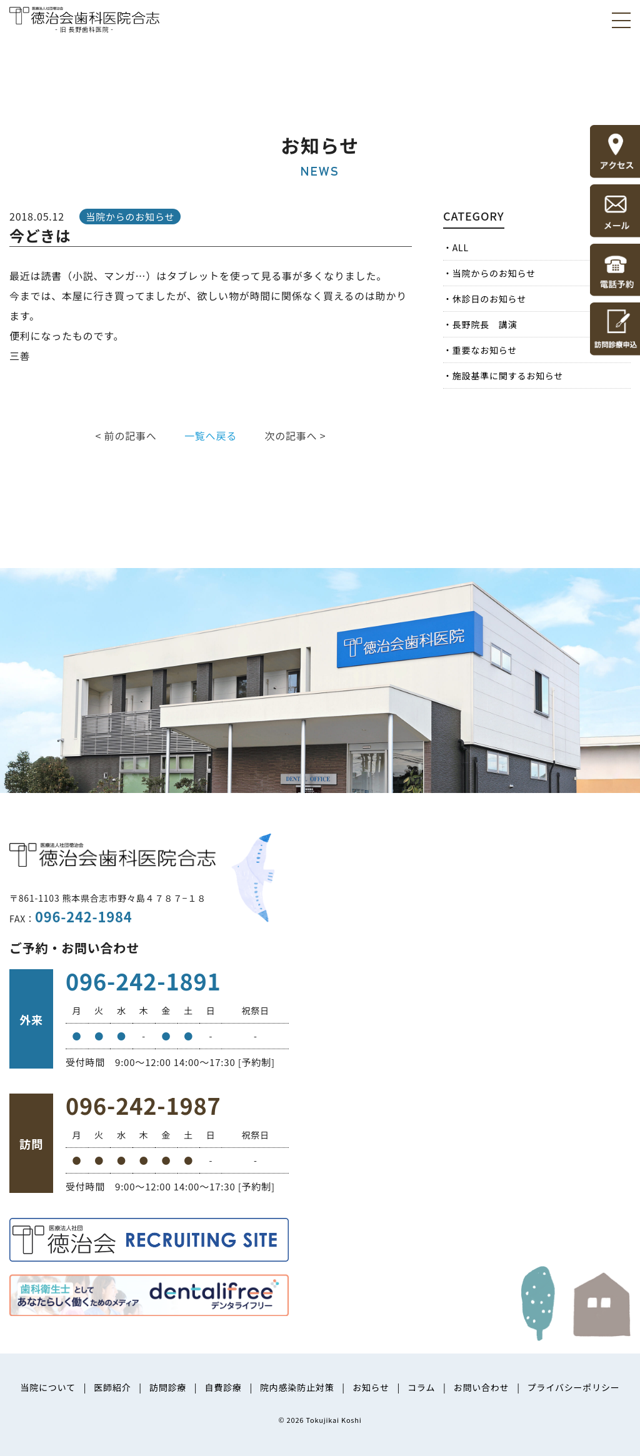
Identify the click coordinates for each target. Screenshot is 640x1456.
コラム (421, 1387)
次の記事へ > (295, 435)
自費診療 (222, 1387)
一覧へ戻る (210, 435)
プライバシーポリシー (574, 1387)
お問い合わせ (481, 1387)
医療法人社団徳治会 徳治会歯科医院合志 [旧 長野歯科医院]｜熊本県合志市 (84, 18)
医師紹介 (112, 1387)
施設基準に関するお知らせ (507, 375)
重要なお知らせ (484, 350)
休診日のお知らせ (489, 298)
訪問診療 (167, 1387)
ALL (460, 247)
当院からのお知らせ (494, 273)
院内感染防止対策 (297, 1387)
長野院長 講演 (485, 324)
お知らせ (370, 1387)
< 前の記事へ (126, 435)
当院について (47, 1387)
